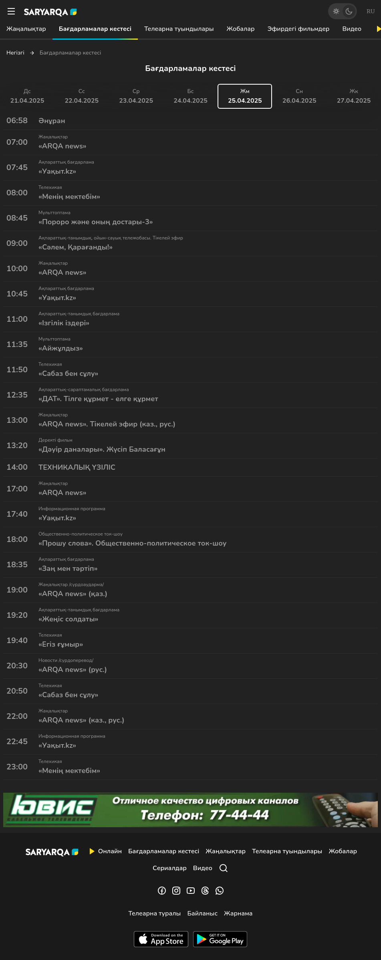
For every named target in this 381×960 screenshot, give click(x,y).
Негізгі (15, 53)
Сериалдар (170, 868)
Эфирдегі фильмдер (299, 28)
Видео (351, 28)
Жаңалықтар (26, 28)
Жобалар (241, 28)
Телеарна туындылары (179, 28)
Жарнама (238, 913)
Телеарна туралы (155, 913)
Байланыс (202, 913)
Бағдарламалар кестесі (95, 28)
